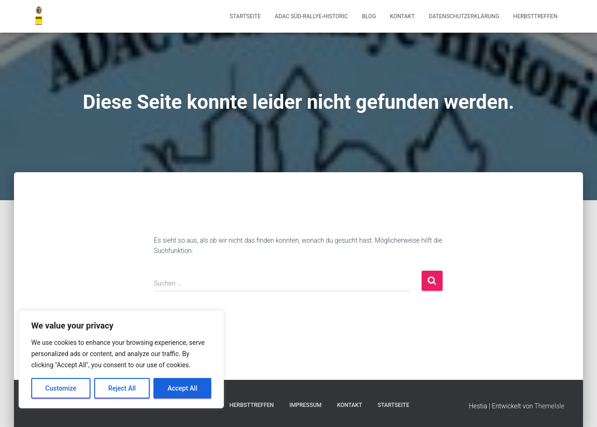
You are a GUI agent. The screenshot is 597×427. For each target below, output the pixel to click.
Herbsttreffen (535, 16)
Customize (60, 388)
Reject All (122, 388)
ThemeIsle (549, 406)
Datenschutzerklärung (464, 16)
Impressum (305, 405)
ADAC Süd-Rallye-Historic (311, 16)
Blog (369, 16)
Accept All (182, 388)
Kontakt (402, 16)
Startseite (245, 16)
